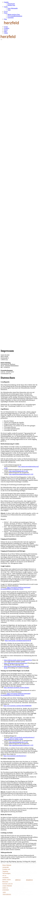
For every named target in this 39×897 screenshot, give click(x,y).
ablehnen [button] (18, 880)
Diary (5, 31)
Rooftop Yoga (11, 5)
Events (6, 26)
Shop (5, 19)
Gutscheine (10, 17)
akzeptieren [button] (29, 880)
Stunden (6, 2)
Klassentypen (11, 3)
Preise (5, 13)
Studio (6, 6)
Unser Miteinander (12, 8)
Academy (6, 28)
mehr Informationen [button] (7, 893)
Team (8, 10)
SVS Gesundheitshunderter (14, 16)
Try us (6, 11)
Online (6, 33)
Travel (6, 30)
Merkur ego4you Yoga (13, 14)
